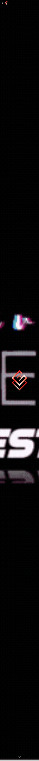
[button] (2, 3)
